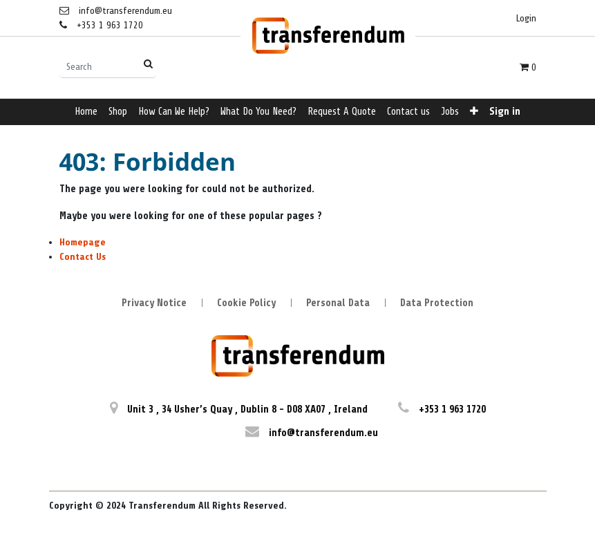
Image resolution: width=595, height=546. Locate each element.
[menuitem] (86, 112)
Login (526, 18)
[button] (474, 112)
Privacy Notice (154, 303)
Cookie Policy (246, 303)
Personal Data (338, 303)
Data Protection (436, 303)
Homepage (82, 242)
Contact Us (82, 257)
